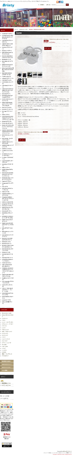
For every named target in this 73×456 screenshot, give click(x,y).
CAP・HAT (5, 346)
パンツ (3, 337)
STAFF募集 (4, 370)
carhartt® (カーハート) (7, 78)
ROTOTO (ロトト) (6, 243)
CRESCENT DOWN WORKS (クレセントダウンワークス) (7, 90)
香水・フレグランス (7, 354)
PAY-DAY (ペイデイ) (7, 205)
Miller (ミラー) (5, 167)
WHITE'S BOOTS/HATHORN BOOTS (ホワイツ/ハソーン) (7, 131)
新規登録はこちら (6, 383)
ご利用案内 (42, 4)
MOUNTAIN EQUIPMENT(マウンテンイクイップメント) (7, 174)
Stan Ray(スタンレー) (7, 257)
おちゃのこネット (67, 451)
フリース (4, 326)
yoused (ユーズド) (6, 300)
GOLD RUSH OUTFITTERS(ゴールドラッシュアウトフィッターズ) (7, 118)
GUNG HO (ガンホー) (7, 123)
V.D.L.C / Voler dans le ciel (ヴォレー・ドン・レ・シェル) (7, 290)
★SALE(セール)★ (6, 313)
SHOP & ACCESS (6, 367)
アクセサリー (5, 355)
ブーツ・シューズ (6, 342)
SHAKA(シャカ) (6, 252)
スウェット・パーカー (7, 324)
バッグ (3, 348)
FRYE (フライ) (5, 114)
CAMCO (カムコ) (6, 76)
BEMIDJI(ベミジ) (6, 59)
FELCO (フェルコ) (6, 107)
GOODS (4, 352)
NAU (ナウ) (5, 186)
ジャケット (5, 318)
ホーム (16, 29)
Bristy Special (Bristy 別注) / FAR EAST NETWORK (8, 69)
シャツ (3, 327)
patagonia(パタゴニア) (7, 204)
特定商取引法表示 (6, 361)
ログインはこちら (6, 385)
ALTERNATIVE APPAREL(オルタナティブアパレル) (7, 37)
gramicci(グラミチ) (6, 121)
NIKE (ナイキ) (5, 191)
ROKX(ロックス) (6, 241)
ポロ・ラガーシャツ (7, 331)
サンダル (4, 344)
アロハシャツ (5, 329)
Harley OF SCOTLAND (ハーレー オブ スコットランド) (8, 127)
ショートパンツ (6, 339)
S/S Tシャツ (5, 335)
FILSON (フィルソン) (7, 109)
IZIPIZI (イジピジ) (6, 148)
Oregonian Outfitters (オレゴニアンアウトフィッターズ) (7, 198)
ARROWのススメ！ (7, 364)
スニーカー (5, 341)
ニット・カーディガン (7, 322)
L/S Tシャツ (5, 333)
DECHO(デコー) (6, 93)
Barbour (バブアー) (7, 50)
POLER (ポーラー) (6, 211)
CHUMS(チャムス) (6, 80)
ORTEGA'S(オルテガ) (7, 202)
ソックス (4, 350)
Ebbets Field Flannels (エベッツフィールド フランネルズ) (7, 104)
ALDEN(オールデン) (7, 33)
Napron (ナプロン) (6, 181)
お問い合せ (48, 4)
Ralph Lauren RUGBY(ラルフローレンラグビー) (7, 225)
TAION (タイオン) (6, 262)
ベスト (3, 320)
